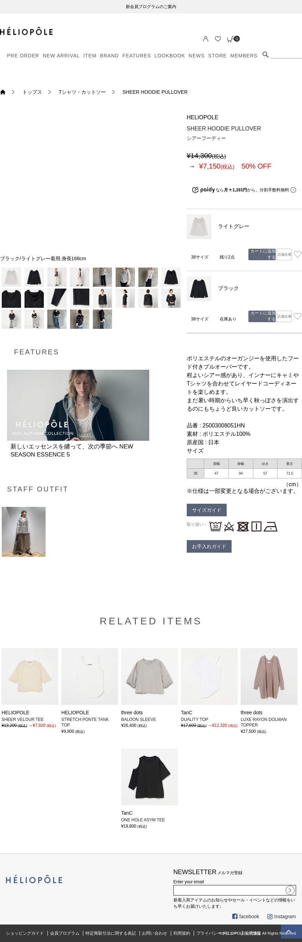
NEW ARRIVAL (61, 55)
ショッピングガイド (25, 933)
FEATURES (136, 55)
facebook (245, 916)
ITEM (89, 55)
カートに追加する (263, 254)
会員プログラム (65, 933)
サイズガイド (206, 510)
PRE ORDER (23, 55)
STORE (217, 55)
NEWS (196, 55)
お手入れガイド (209, 546)
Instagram (281, 916)
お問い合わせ (154, 933)
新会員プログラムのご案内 (151, 6)
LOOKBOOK (170, 55)
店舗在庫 (284, 254)
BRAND (109, 55)
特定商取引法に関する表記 (110, 933)
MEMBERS (244, 55)
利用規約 (181, 933)
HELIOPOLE (203, 117)
